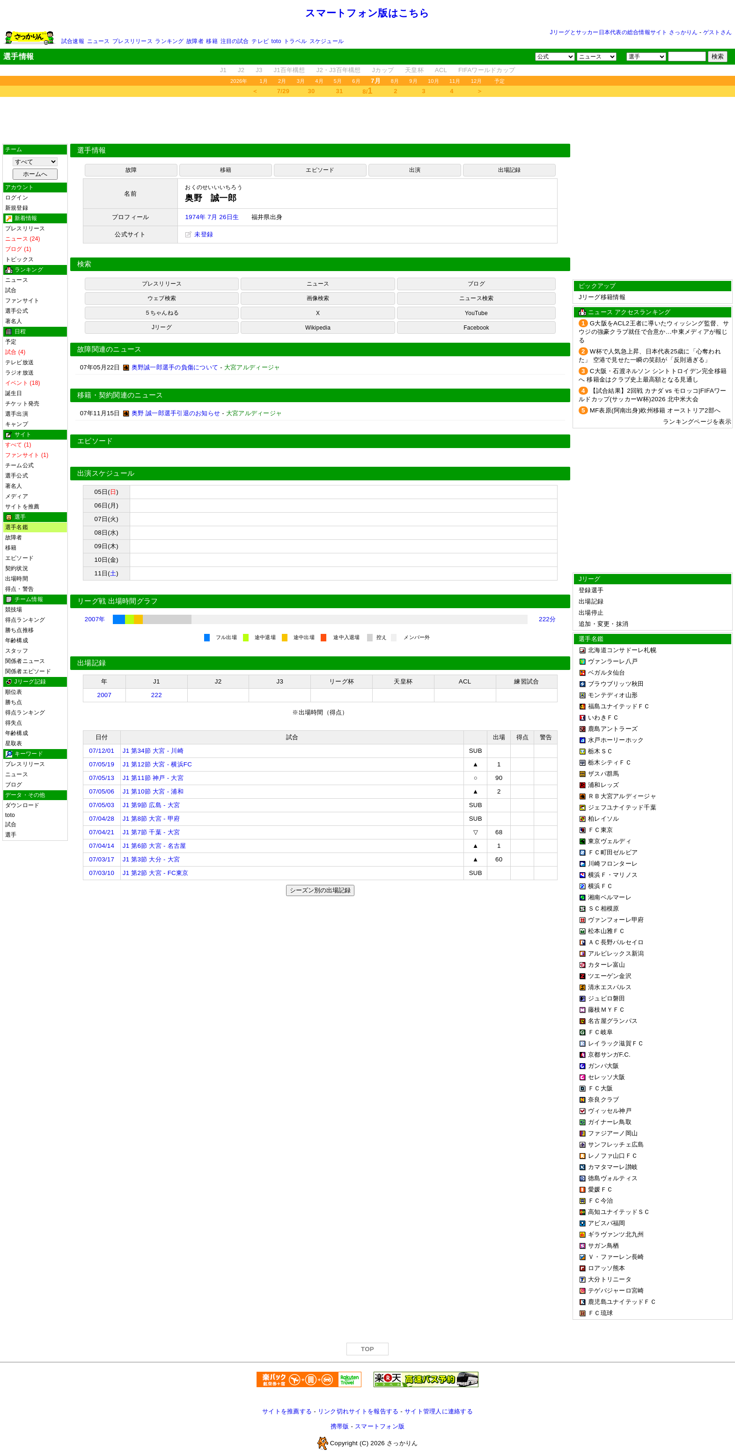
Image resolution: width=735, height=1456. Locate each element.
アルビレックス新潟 (616, 953)
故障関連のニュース (109, 349)
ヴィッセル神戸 (610, 1110)
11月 (455, 81)
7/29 (283, 91)
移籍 (211, 41)
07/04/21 (101, 832)
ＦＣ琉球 (600, 1312)
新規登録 (16, 208)
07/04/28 (101, 818)
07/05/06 (101, 791)
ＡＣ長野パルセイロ (616, 942)
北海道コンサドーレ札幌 (622, 650)
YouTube (476, 313)
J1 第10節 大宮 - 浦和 (153, 791)
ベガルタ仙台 (606, 672)
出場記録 (509, 170)
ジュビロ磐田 (606, 998)
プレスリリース (132, 41)
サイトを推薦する (287, 1411)
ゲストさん (717, 32)
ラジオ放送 (19, 372)
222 (156, 695)
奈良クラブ (603, 1099)
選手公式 (16, 311)
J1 (223, 70)
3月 (301, 81)
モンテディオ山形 (613, 695)
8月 (395, 81)
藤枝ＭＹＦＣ (606, 1009)
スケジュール (326, 41)
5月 (338, 81)
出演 (414, 170)
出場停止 (591, 612)
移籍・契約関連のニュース (120, 395)
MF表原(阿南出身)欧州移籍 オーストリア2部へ (655, 410)
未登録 (199, 234)
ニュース (98, 41)
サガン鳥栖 (603, 1245)
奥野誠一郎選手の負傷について (175, 367)
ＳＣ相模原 (603, 908)
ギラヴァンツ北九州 (616, 1234)
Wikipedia (318, 327)
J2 (241, 70)
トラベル (295, 41)
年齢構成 (16, 640)
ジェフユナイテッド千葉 (622, 807)
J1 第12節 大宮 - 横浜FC (157, 764)
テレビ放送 (19, 362)
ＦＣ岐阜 (600, 1032)
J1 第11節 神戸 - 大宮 (153, 777)
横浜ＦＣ (600, 886)
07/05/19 (101, 764)
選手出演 (16, 414)
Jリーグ (162, 327)
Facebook (476, 327)
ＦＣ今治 (600, 1200)
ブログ (13, 784)
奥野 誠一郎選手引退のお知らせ (176, 413)
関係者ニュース (25, 661)
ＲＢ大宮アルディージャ (622, 796)
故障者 (195, 41)
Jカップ (383, 70)
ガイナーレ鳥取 (610, 1121)
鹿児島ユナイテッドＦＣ (622, 1301)
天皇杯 (414, 70)
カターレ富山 (606, 964)
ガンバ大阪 (603, 1065)
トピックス (19, 259)
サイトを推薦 (22, 506)
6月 (356, 81)
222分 (547, 619)
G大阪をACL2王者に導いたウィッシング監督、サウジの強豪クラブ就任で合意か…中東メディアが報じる (654, 332)
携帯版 (340, 1426)
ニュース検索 (476, 298)
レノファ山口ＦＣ (613, 1155)
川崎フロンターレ (613, 863)
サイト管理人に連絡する (438, 1411)
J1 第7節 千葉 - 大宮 (151, 832)
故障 (131, 170)
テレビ (260, 41)
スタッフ (16, 650)
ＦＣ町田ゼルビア (613, 852)
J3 (259, 70)
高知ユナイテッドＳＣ (619, 1211)
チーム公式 (19, 465)
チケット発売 (22, 403)
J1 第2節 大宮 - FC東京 (156, 872)
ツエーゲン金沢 (610, 975)
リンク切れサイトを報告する (358, 1411)
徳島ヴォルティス (613, 1178)
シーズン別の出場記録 (320, 890)
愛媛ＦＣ (600, 1189)
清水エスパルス (610, 987)
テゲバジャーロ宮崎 (616, 1290)
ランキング (169, 41)
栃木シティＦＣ (610, 762)
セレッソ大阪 (606, 1077)
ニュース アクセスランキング (629, 312)
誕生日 (13, 393)
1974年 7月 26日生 (212, 217)
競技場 (13, 609)
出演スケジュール (105, 473)
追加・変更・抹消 (603, 623)
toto (276, 41)
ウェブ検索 (161, 298)
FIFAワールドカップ (486, 70)
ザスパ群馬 (603, 773)
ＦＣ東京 (600, 829)
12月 (476, 81)
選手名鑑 (16, 527)
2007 (104, 695)
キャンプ (16, 424)
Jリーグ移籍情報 (602, 297)
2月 (282, 81)
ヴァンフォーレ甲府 (616, 919)
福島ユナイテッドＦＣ (619, 706)
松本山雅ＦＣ (606, 930)
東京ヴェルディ (610, 841)
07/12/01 (101, 750)
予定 (499, 81)
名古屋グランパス (613, 1020)
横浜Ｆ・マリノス (613, 874)
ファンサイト (22, 300)
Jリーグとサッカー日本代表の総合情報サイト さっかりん (624, 32)
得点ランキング (25, 620)
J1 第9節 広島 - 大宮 (151, 805)
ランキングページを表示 (697, 421)
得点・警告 (19, 589)
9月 (413, 81)
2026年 (239, 81)
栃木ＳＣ (600, 751)
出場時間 (16, 578)
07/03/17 (101, 859)
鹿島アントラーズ (613, 728)
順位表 (13, 692)
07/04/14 (101, 845)
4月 (319, 81)
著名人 (13, 321)
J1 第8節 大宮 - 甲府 (151, 818)
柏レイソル (603, 818)
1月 (264, 81)
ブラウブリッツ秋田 (616, 683)
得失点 (13, 723)
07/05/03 (101, 805)
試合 (10, 290)
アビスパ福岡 (606, 1223)
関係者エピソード (28, 671)
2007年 (95, 619)
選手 (10, 834)
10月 (433, 81)
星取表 (13, 743)
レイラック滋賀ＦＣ (616, 1043)
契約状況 (16, 568)
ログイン (16, 197)
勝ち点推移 (19, 630)
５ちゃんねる (162, 312)
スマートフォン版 (379, 1426)
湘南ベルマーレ (610, 897)
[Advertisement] (367, 120)
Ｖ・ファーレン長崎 (616, 1256)
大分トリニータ (610, 1279)
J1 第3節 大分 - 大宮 (151, 859)
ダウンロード (22, 805)
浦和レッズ (603, 784)
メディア (16, 496)
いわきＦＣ (603, 717)
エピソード (19, 558)
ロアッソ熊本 (606, 1268)
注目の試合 (234, 41)
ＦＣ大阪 (600, 1088)
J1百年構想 (289, 70)
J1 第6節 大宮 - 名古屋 (154, 845)
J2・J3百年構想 (338, 70)
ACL (441, 70)
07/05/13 (101, 777)
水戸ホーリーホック (616, 739)
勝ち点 (13, 702)
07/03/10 (101, 872)
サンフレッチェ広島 (616, 1144)
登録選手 (591, 590)
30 (311, 91)
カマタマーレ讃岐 (613, 1166)
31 (339, 91)
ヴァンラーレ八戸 (613, 661)
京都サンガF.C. (609, 1054)
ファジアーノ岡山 (613, 1133)
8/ (367, 91)
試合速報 (72, 41)
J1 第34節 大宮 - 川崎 (153, 750)
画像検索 (318, 298)
